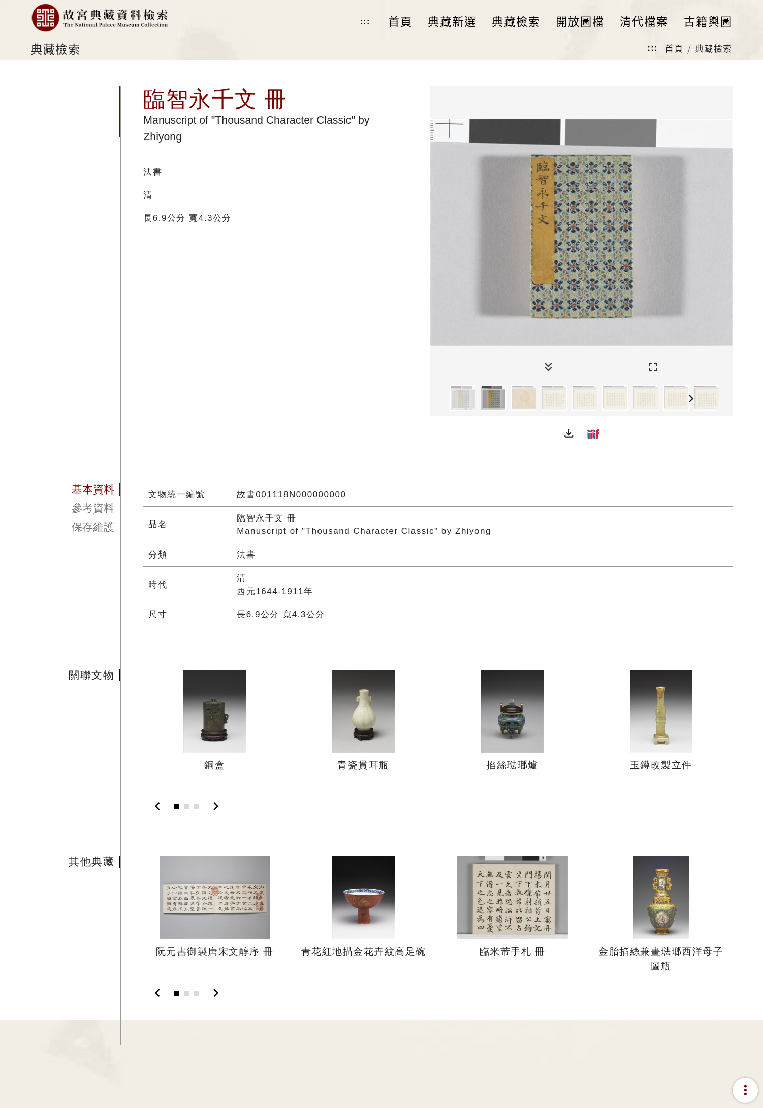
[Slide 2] (186, 806)
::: (365, 21)
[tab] (75, 489)
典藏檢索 (714, 48)
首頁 (674, 48)
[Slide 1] (176, 806)
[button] (569, 433)
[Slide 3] (196, 806)
